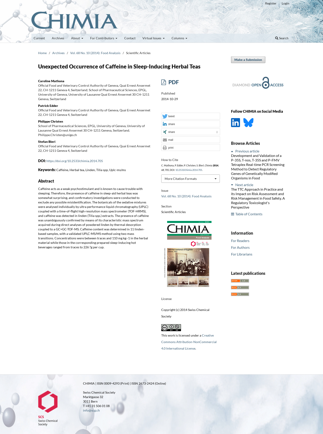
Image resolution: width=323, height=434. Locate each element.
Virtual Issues (152, 38)
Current (39, 38)
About (76, 38)
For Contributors (102, 38)
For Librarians (241, 254)
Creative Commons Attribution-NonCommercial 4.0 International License (189, 341)
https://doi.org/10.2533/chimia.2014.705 (74, 161)
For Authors (240, 247)
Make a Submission (248, 60)
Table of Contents (248, 214)
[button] (191, 116)
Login (285, 3)
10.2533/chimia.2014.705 (188, 170)
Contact (129, 38)
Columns (178, 38)
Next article (244, 185)
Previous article (247, 151)
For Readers (240, 240)
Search (281, 38)
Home (42, 53)
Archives (58, 38)
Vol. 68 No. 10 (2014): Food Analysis (95, 53)
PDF (173, 82)
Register (271, 3)
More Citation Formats (181, 179)
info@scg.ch (91, 410)
